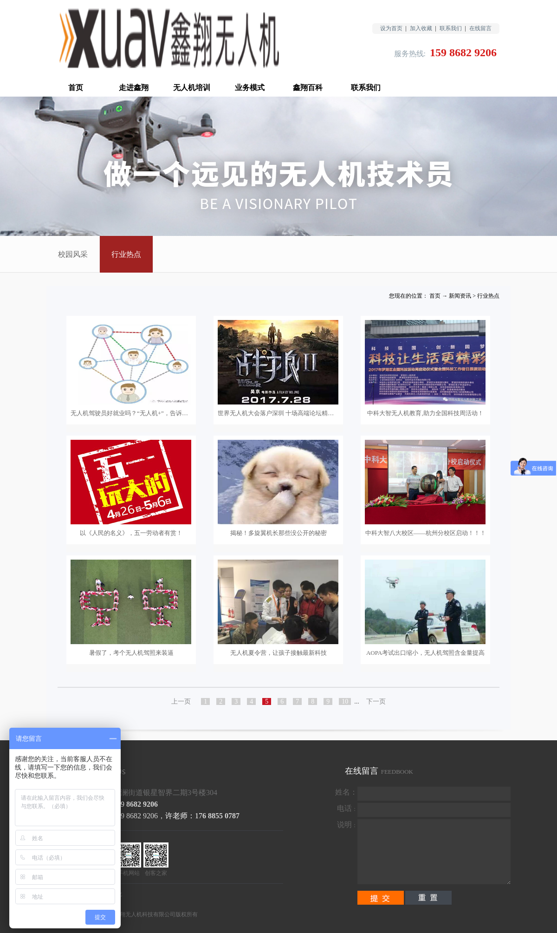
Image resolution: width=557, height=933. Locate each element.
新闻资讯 (460, 296)
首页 (75, 87)
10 (345, 701)
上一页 (181, 701)
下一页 (376, 701)
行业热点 (488, 296)
